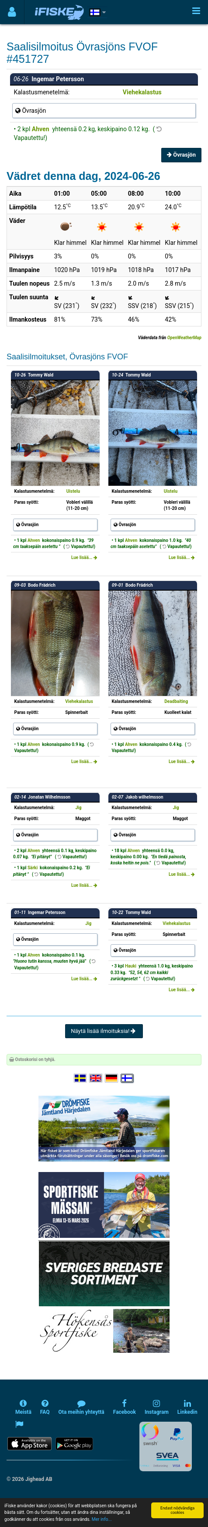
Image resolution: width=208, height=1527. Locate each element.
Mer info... (102, 1519)
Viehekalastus (142, 92)
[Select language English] (96, 1078)
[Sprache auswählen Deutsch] (112, 1078)
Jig (78, 807)
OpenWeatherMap (184, 337)
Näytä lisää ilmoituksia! (104, 1031)
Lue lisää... (84, 557)
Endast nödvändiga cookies (177, 1510)
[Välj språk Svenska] (81, 1078)
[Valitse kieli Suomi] (127, 1078)
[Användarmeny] (12, 12)
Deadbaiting (176, 701)
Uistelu (73, 491)
